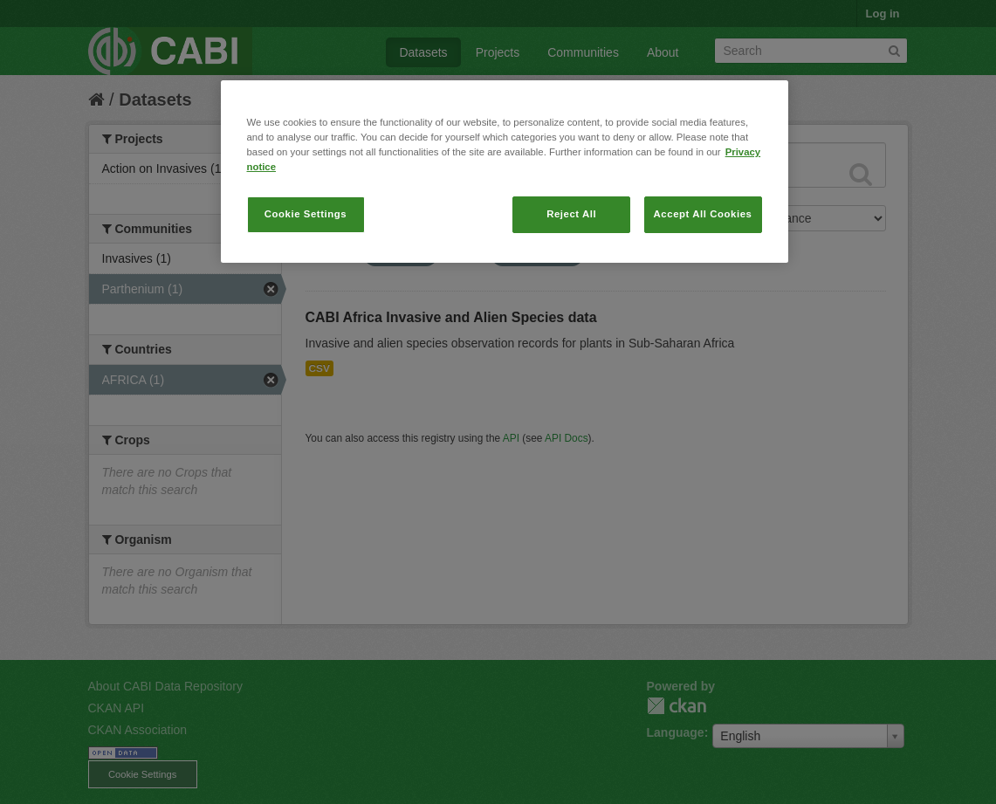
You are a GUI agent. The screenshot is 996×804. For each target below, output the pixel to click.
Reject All (571, 214)
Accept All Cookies (703, 214)
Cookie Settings (305, 214)
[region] (504, 171)
